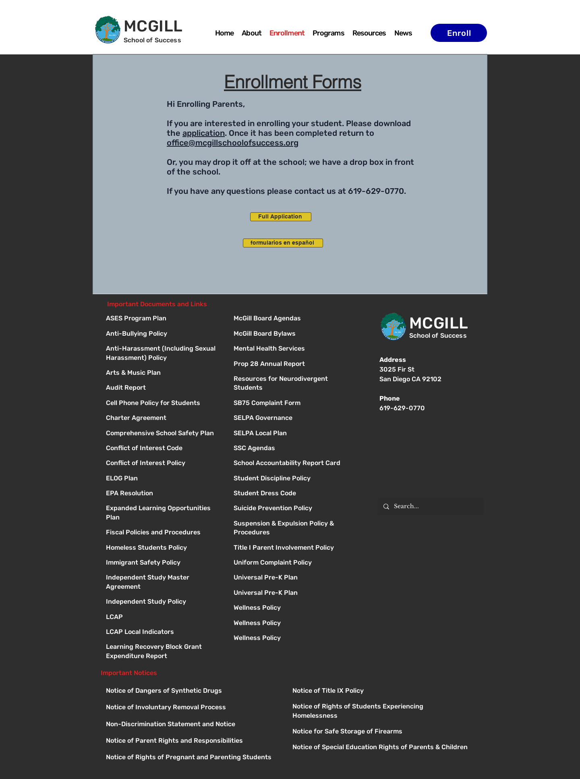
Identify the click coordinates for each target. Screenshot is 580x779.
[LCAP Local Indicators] (162, 632)
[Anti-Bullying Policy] (162, 334)
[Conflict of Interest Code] (162, 448)
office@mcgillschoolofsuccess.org (232, 142)
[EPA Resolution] (162, 494)
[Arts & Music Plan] (162, 373)
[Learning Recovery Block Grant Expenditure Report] (162, 647)
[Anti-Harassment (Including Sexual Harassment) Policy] (162, 349)
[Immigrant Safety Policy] (162, 563)
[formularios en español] (283, 243)
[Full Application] (280, 216)
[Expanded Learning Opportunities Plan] (162, 508)
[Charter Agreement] (162, 418)
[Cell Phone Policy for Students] (162, 403)
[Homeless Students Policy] (162, 548)
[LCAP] (162, 617)
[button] (328, 33)
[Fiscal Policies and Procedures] (162, 533)
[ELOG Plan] (162, 479)
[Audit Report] (162, 388)
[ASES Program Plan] (162, 319)
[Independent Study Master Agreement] (162, 578)
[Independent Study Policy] (162, 602)
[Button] (290, 319)
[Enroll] (459, 33)
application (203, 133)
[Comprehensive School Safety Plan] (162, 433)
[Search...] (430, 506)
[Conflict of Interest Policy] (162, 463)
